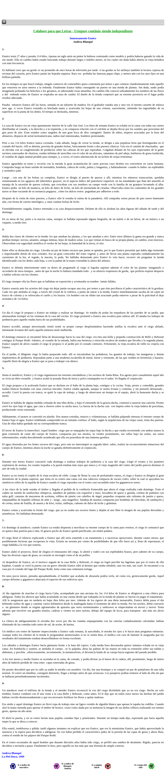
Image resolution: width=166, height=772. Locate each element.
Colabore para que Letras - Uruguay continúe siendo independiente (83, 31)
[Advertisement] (54, 9)
